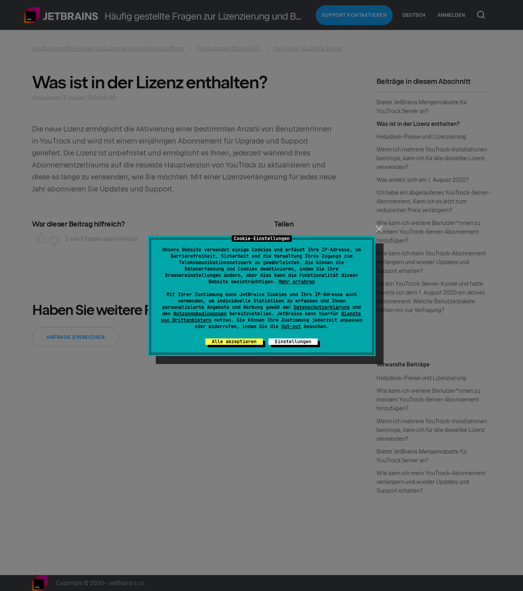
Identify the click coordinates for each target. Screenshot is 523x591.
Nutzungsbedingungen (200, 313)
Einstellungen (293, 341)
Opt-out (291, 326)
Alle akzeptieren (234, 341)
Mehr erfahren (296, 282)
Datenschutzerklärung (322, 307)
